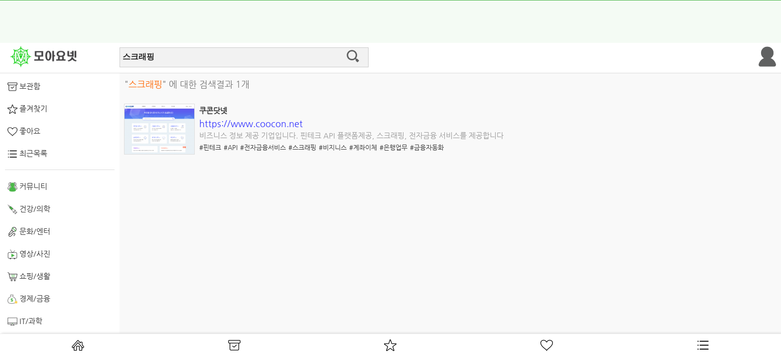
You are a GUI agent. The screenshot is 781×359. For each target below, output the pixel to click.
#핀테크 (210, 147)
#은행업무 (393, 147)
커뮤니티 (27, 187)
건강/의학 (28, 209)
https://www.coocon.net (251, 123)
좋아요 (23, 132)
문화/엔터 (28, 232)
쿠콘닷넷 (213, 110)
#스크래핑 (302, 147)
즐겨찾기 (27, 109)
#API (231, 147)
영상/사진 (28, 254)
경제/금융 (28, 299)
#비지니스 (333, 147)
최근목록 (27, 154)
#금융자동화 (427, 147)
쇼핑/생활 (28, 277)
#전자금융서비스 (263, 147)
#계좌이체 (363, 147)
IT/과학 (24, 322)
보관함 (23, 87)
